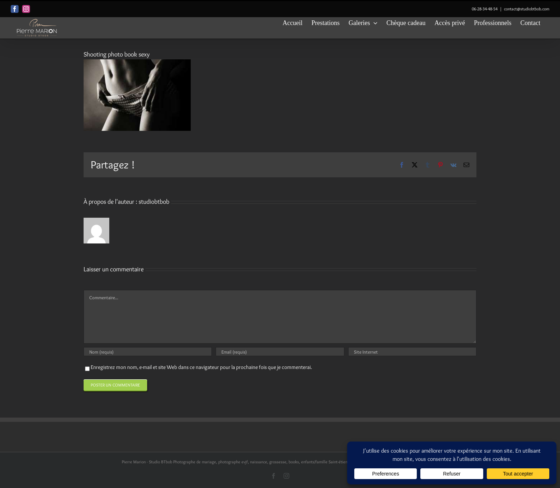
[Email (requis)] (280, 351)
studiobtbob (154, 202)
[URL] (412, 351)
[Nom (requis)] (148, 351)
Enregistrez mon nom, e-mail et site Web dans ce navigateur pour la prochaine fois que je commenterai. (201, 367)
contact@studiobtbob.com (526, 8)
